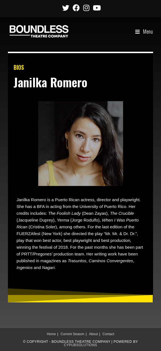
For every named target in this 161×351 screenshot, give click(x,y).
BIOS (19, 67)
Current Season (72, 334)
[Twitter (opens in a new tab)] (66, 7)
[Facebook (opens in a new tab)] (76, 7)
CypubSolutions (80, 345)
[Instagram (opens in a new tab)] (86, 7)
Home (51, 334)
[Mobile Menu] (144, 31)
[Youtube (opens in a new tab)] (96, 7)
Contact (108, 334)
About (93, 334)
